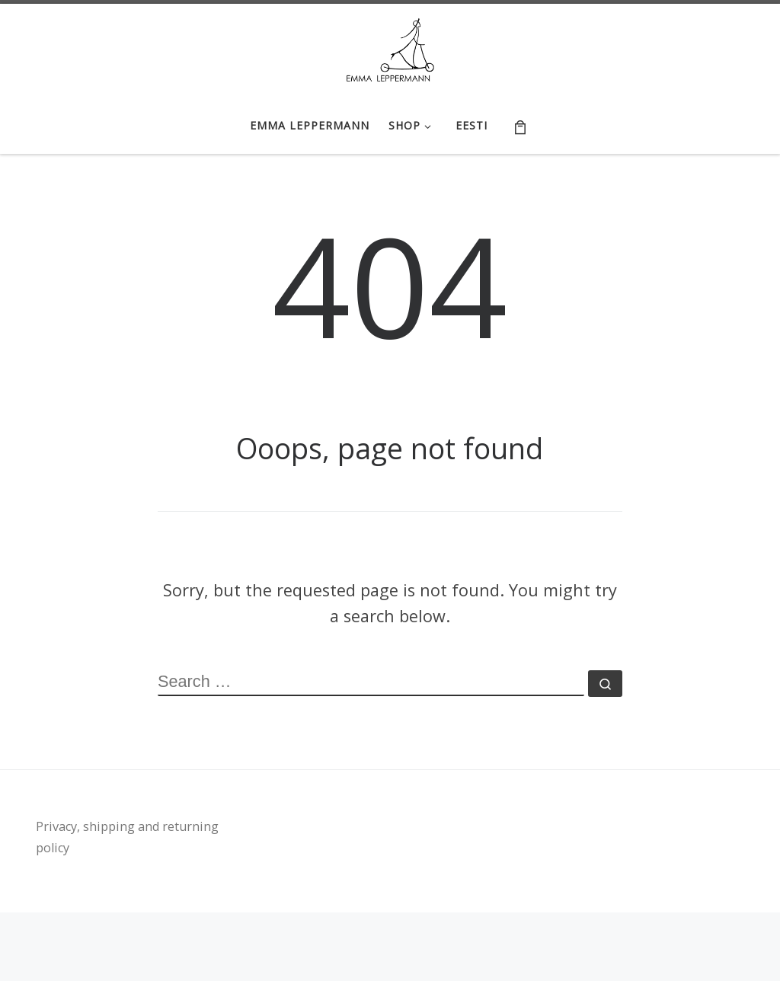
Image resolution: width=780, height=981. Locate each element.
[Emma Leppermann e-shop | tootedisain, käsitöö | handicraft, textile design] (390, 48)
